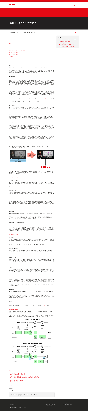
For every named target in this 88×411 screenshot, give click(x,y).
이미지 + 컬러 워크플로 (31, 32)
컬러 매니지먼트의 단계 (13, 52)
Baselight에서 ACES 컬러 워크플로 (16, 381)
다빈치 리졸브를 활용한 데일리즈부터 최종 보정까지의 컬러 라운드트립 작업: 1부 (24, 376)
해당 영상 (20, 37)
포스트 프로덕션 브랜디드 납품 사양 (65, 41)
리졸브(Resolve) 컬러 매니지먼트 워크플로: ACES (67, 39)
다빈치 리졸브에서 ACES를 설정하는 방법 (17, 373)
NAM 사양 (44, 305)
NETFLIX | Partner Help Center (15, 32)
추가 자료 (11, 56)
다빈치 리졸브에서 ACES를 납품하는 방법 (17, 374)
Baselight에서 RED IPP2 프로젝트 (16, 380)
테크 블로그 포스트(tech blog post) (43, 98)
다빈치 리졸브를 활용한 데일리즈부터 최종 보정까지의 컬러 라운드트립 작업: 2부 (24, 377)
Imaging (24, 32)
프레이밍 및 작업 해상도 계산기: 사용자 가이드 (66, 46)
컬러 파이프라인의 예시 (13, 54)
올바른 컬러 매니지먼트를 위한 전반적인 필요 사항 (18, 50)
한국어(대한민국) (12, 404)
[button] (19, 395)
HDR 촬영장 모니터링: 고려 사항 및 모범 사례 (66, 44)
